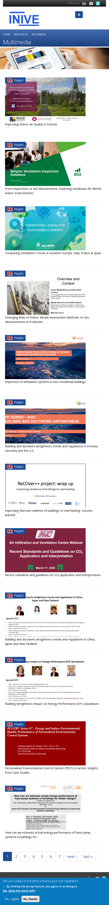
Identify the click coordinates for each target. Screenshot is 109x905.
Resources (21, 34)
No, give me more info (19, 891)
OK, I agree (11, 899)
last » (88, 856)
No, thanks (30, 899)
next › (72, 856)
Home (6, 34)
